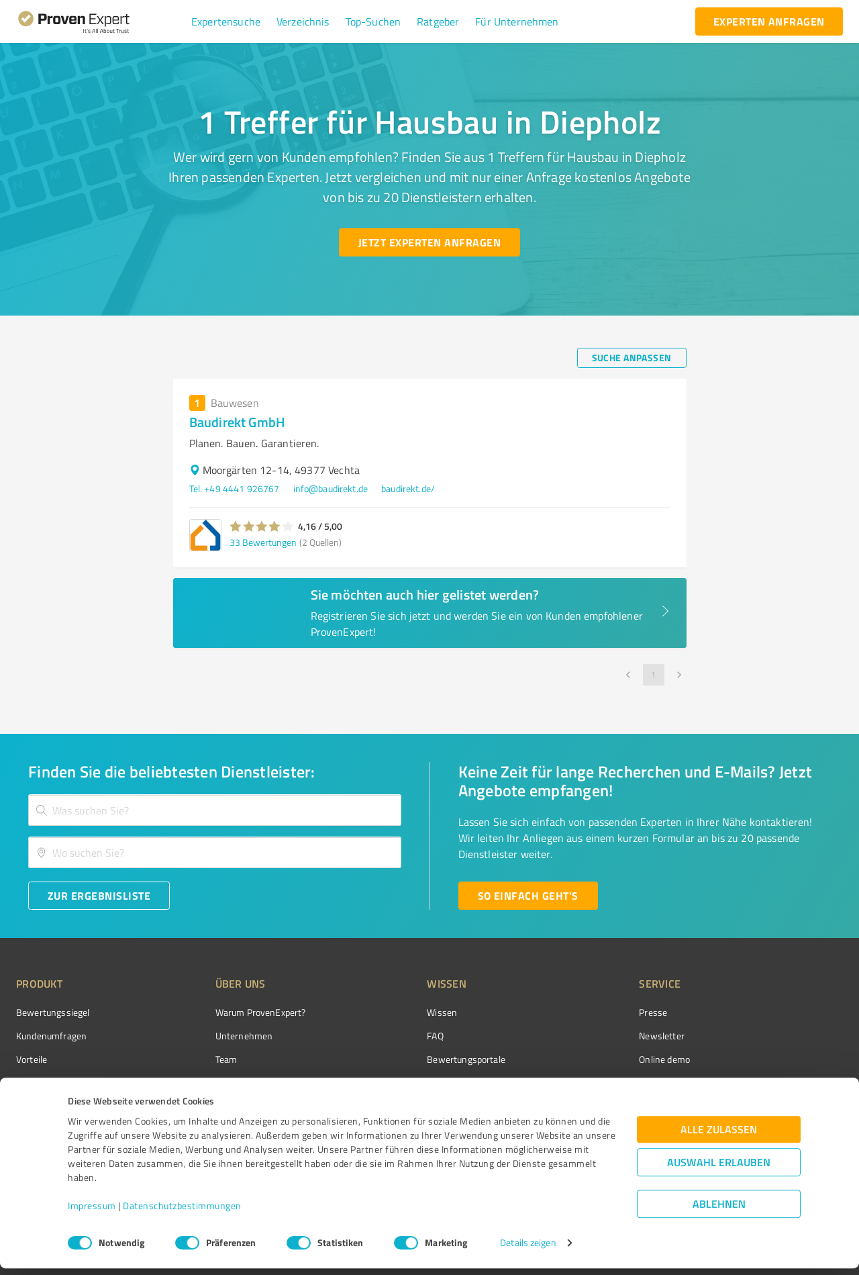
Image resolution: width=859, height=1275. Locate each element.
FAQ (384, 1035)
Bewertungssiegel (52, 1012)
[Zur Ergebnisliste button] (99, 896)
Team (201, 1059)
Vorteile (31, 1059)
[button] (225, 21)
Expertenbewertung (604, 1083)
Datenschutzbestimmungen (182, 1212)
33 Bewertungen (263, 542)
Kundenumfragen (51, 1035)
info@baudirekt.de (330, 488)
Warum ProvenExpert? (235, 1012)
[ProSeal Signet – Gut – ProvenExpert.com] (792, 1037)
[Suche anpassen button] (632, 358)
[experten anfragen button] (769, 21)
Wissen (391, 1012)
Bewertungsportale (415, 1059)
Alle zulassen (718, 1136)
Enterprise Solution (55, 1083)
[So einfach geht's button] (528, 896)
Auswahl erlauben (718, 1169)
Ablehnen (719, 1211)
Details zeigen (528, 1249)
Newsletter (586, 1035)
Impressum (92, 1212)
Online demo (589, 1059)
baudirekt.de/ (408, 488)
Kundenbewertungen (419, 1083)
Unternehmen (219, 1035)
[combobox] (214, 810)
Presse (578, 1012)
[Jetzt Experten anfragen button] (429, 242)
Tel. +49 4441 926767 (234, 488)
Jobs (198, 1083)
